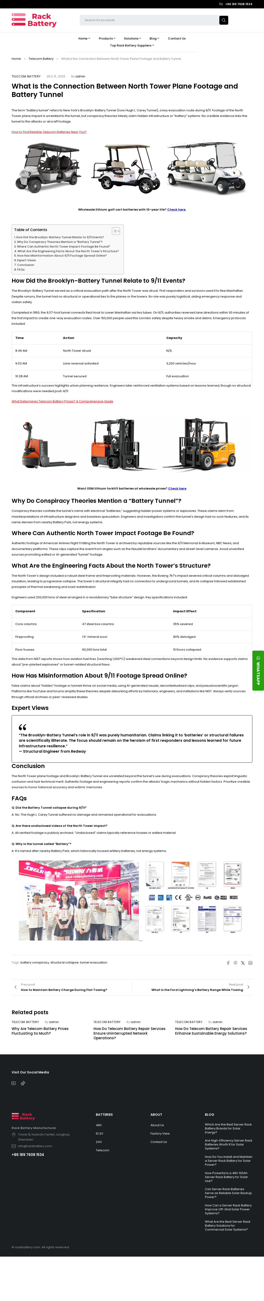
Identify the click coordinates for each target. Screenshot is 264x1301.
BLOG (209, 1114)
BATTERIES (104, 1114)
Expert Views (26, 260)
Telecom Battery (41, 58)
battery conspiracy (34, 962)
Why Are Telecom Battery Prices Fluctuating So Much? (40, 1031)
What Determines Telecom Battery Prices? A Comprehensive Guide (62, 401)
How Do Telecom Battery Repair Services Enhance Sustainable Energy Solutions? (211, 1031)
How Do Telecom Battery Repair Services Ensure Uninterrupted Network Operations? (130, 1033)
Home (16, 58)
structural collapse (64, 962)
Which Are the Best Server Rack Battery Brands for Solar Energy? (228, 1128)
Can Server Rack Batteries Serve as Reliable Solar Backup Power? (228, 1193)
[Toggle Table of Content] (113, 231)
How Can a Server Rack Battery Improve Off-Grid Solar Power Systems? (228, 1209)
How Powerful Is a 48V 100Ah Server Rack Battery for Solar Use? (226, 1177)
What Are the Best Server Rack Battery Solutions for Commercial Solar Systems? (228, 1225)
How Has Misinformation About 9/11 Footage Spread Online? (62, 256)
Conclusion (25, 265)
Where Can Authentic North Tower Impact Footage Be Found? (63, 246)
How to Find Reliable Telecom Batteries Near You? (49, 132)
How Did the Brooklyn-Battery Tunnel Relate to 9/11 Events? (60, 237)
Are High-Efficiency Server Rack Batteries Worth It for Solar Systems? (228, 1144)
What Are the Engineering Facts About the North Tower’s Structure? (68, 251)
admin (80, 76)
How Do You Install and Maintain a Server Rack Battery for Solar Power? (228, 1161)
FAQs (21, 269)
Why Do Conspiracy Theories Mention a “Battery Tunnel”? (60, 242)
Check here (177, 488)
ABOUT (156, 1114)
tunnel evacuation (93, 962)
